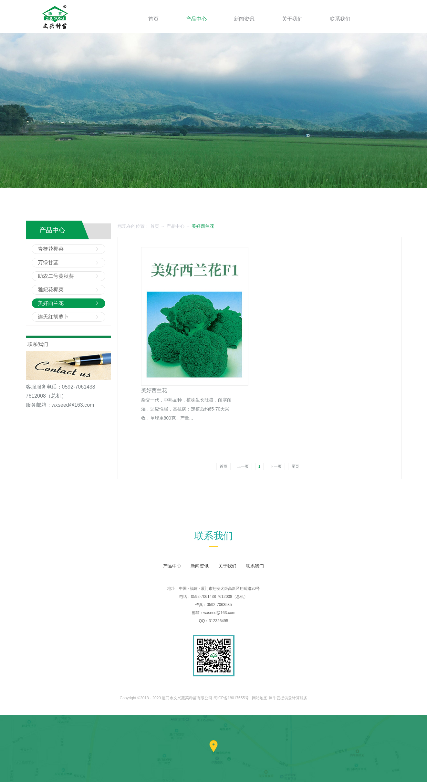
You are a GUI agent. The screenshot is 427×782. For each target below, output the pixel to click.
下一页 (276, 466)
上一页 (243, 466)
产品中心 (175, 226)
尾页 (295, 466)
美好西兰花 (203, 226)
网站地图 (259, 698)
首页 (153, 19)
